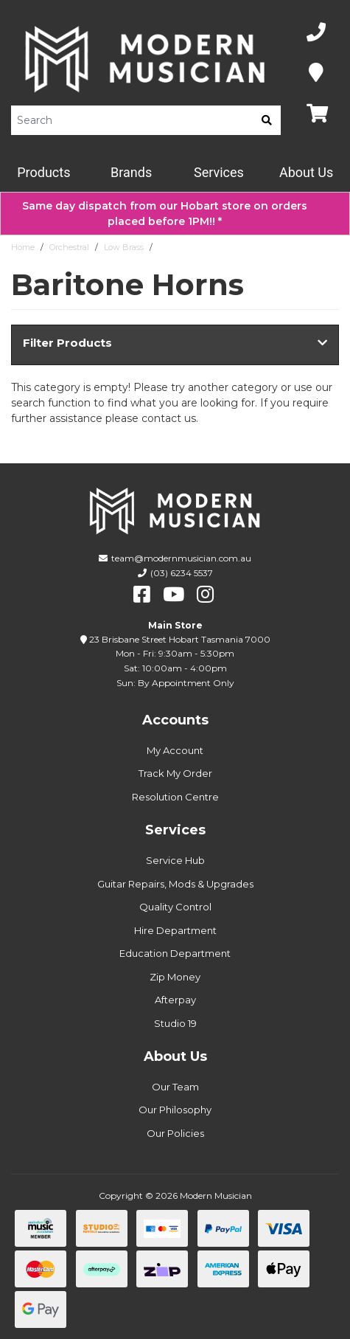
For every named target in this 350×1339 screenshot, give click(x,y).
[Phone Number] (316, 33)
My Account (175, 750)
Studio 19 (175, 1023)
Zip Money (175, 977)
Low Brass (124, 247)
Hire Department (175, 930)
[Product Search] (132, 120)
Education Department (175, 953)
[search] (267, 120)
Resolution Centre (175, 797)
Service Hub (175, 860)
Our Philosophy (175, 1109)
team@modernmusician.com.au (181, 558)
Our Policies (175, 1133)
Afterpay (175, 1000)
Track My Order (175, 773)
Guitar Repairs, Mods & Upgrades (175, 884)
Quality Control (175, 907)
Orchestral (69, 247)
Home (23, 247)
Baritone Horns (188, 247)
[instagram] (205, 594)
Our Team (175, 1087)
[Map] (316, 73)
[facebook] (141, 594)
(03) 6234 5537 (181, 572)
